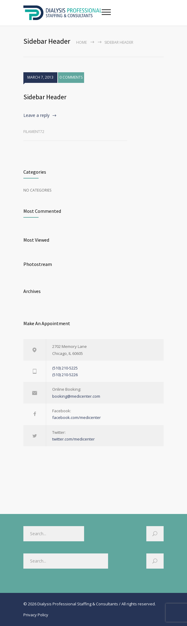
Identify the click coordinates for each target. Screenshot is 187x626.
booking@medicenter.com (76, 396)
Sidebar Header (44, 97)
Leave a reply (36, 115)
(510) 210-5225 (65, 368)
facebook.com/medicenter (76, 417)
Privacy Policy (35, 614)
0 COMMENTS (71, 77)
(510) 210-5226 (65, 374)
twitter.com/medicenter (73, 439)
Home (81, 42)
